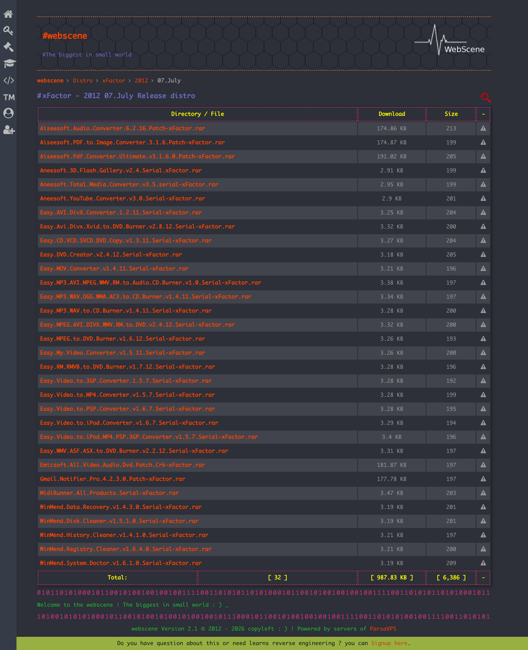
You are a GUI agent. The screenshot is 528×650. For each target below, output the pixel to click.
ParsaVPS (383, 629)
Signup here (389, 643)
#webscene (64, 36)
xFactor (113, 80)
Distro (83, 80)
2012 (141, 80)
